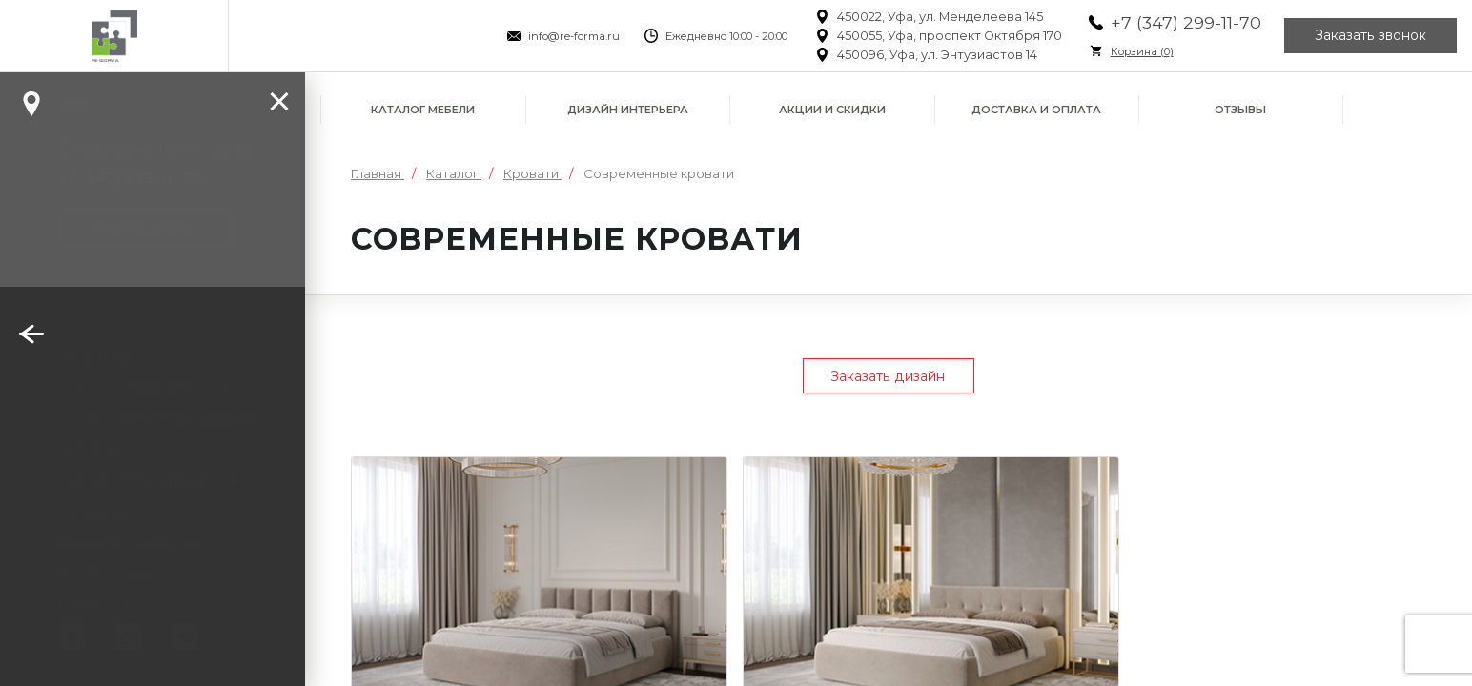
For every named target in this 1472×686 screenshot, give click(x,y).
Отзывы (1240, 109)
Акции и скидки (832, 109)
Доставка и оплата (1036, 109)
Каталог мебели (423, 109)
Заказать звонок (1371, 36)
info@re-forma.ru (574, 36)
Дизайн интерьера (627, 109)
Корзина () (1142, 51)
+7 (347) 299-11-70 (1186, 22)
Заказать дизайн (888, 376)
